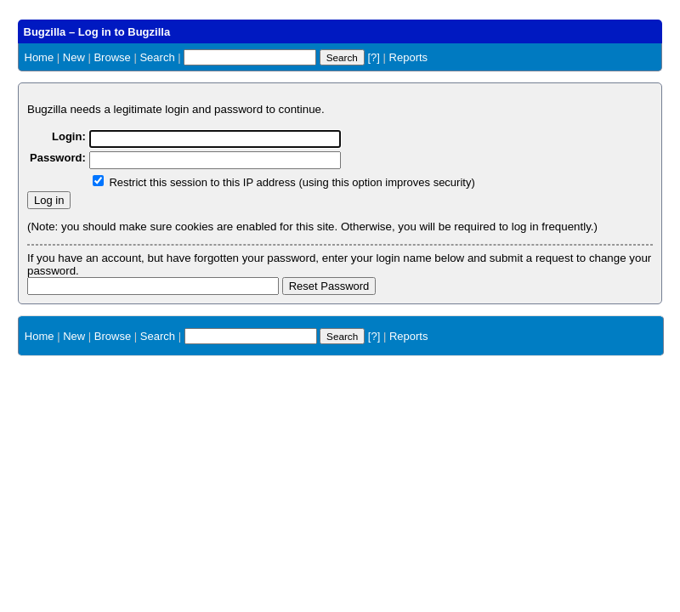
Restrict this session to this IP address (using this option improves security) (291, 182)
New (74, 57)
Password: (58, 157)
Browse (112, 57)
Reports (408, 57)
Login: (69, 136)
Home (39, 57)
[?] (373, 57)
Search (156, 57)
